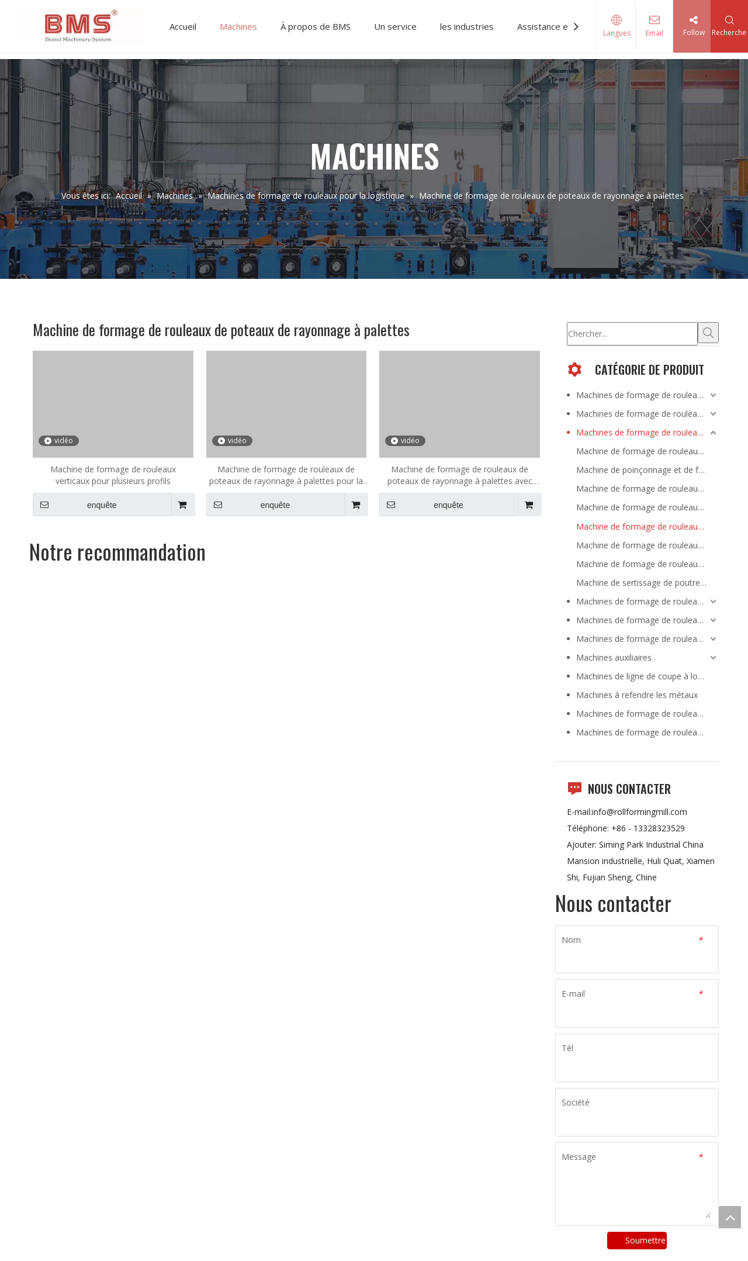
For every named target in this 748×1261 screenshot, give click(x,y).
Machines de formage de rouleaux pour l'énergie (647, 413)
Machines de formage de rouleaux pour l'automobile (647, 638)
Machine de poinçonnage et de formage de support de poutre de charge (647, 469)
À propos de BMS (315, 26)
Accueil (182, 26)
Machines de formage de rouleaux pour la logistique (647, 432)
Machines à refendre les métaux (637, 694)
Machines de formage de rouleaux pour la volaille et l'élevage (647, 620)
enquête (75, 504)
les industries (467, 26)
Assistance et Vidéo (557, 26)
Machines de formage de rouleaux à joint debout (647, 732)
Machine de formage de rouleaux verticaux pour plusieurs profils (113, 475)
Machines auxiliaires (614, 657)
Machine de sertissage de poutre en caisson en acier (647, 582)
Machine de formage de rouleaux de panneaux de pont (647, 451)
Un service (395, 26)
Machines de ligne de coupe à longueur (647, 676)
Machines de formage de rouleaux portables (647, 713)
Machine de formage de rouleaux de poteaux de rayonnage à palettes (647, 526)
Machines (238, 26)
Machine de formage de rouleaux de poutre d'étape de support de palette (647, 545)
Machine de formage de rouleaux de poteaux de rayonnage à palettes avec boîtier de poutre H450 (459, 475)
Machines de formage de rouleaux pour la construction (647, 394)
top (730, 1217)
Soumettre (645, 1240)
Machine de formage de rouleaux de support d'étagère (647, 563)
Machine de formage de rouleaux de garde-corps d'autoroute (647, 507)
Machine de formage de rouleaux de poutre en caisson (647, 488)
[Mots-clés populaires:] (708, 332)
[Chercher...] (632, 334)
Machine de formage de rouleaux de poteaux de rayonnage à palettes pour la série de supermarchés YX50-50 (286, 475)
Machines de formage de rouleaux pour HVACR (647, 601)
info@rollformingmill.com (639, 811)
